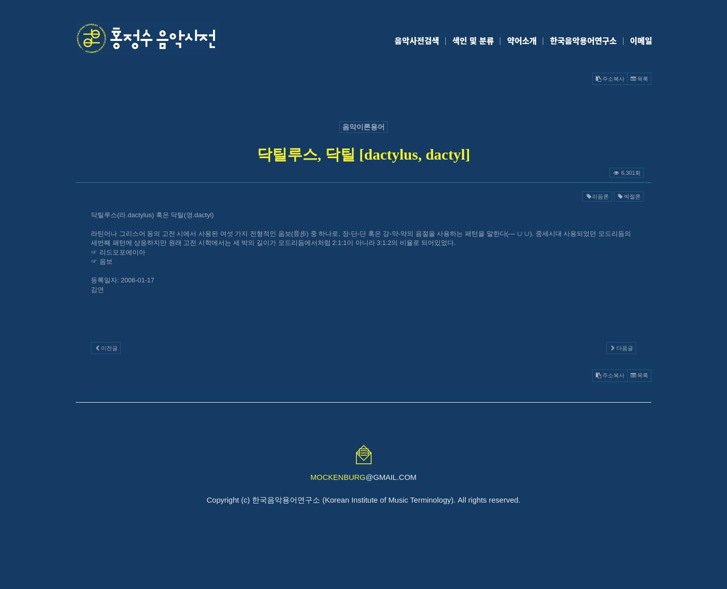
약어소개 (522, 40)
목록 (639, 79)
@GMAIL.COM (363, 477)
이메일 (641, 40)
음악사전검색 (417, 40)
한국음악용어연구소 (583, 40)
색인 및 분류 (473, 40)
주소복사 (610, 79)
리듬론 (597, 196)
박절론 (629, 196)
